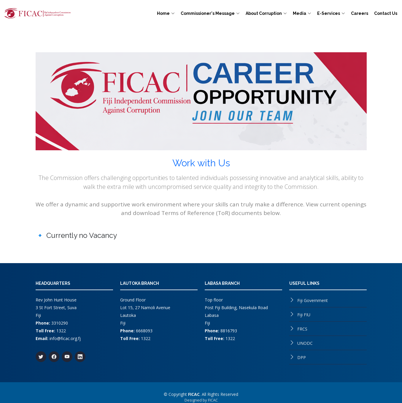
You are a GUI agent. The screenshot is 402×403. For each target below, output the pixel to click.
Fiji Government (312, 300)
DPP (301, 357)
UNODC (305, 343)
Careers (359, 13)
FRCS (302, 329)
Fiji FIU (303, 314)
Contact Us (385, 13)
